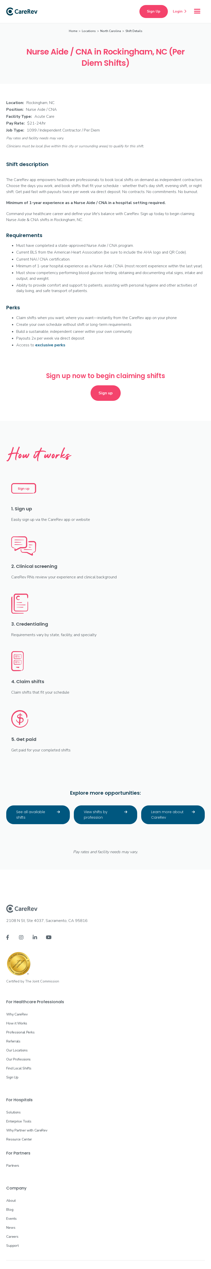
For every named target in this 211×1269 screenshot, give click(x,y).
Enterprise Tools (18, 1121)
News (10, 1227)
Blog (9, 1209)
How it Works (16, 1023)
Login (179, 11)
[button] (197, 11)
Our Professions (18, 1059)
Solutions (13, 1112)
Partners (12, 1165)
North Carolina (110, 31)
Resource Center (19, 1139)
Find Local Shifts (18, 1068)
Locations (89, 31)
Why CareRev (16, 1014)
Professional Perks (20, 1032)
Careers (12, 1236)
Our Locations (16, 1050)
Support (12, 1245)
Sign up (106, 393)
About (11, 1200)
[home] (21, 12)
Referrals (13, 1041)
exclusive (50, 345)
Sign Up (153, 11)
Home (73, 31)
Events (11, 1218)
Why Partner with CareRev (26, 1130)
